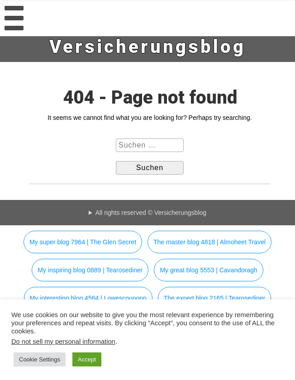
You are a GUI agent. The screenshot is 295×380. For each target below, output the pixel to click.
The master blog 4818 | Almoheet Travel (209, 242)
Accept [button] (87, 359)
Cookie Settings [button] (39, 359)
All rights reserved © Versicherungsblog (150, 212)
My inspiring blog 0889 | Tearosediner (90, 270)
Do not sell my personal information (63, 341)
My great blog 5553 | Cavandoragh (208, 270)
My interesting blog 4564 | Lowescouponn (88, 298)
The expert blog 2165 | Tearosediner (214, 298)
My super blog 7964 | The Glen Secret (82, 242)
